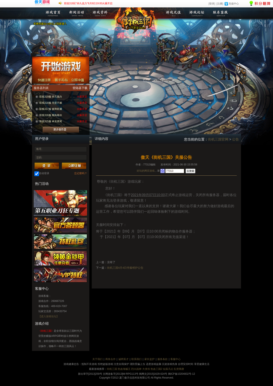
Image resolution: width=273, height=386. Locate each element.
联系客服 (220, 13)
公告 (235, 139)
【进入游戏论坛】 (48, 316)
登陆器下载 (80, 88)
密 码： (39, 157)
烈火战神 (136, 368)
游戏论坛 (196, 13)
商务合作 (110, 359)
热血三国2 (156, 368)
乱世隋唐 (179, 368)
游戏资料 (99, 13)
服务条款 (162, 359)
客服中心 (175, 359)
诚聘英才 (123, 359)
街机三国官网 (218, 139)
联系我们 (136, 359)
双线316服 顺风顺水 (50, 115)
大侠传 (146, 368)
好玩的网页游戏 (146, 170)
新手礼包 (61, 80)
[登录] (212, 3)
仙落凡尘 (168, 368)
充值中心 (234, 3)
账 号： (39, 149)
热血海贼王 (124, 368)
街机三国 (112, 368)
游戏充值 (173, 13)
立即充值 (80, 80)
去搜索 (190, 170)
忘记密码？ (80, 173)
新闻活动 (76, 13)
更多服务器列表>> (61, 129)
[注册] (219, 3)
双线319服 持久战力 (50, 96)
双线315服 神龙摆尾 (50, 121)
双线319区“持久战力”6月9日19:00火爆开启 (88, 3)
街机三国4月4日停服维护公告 (125, 267)
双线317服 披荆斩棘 (50, 109)
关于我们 (97, 359)
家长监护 (149, 359)
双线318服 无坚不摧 (50, 102)
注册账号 (43, 80)
